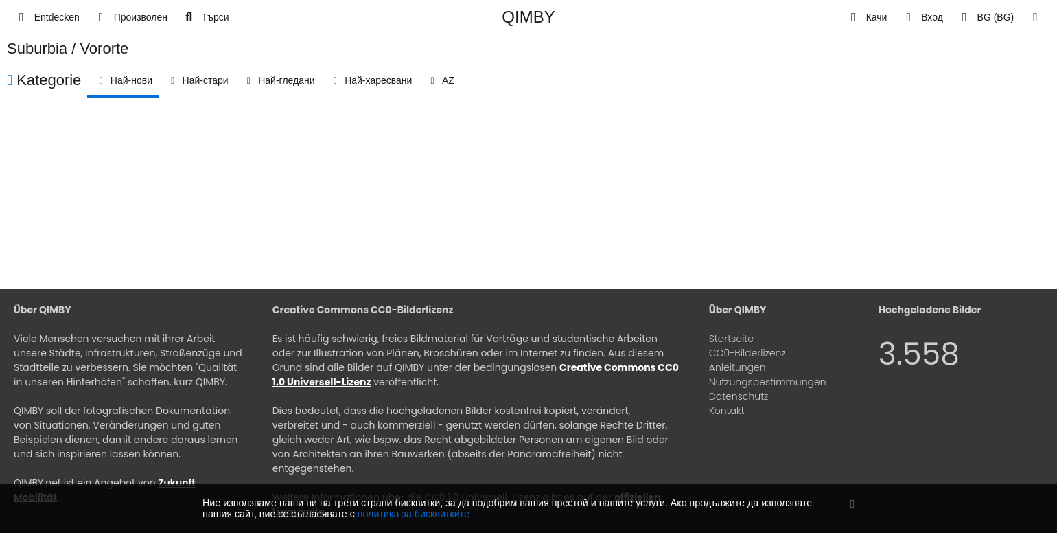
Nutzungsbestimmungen (767, 382)
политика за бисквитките (413, 513)
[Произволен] (130, 17)
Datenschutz (739, 396)
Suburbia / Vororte (67, 48)
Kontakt (727, 411)
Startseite (731, 338)
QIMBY (528, 17)
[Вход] (921, 17)
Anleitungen (737, 367)
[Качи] (866, 17)
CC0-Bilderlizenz (747, 353)
